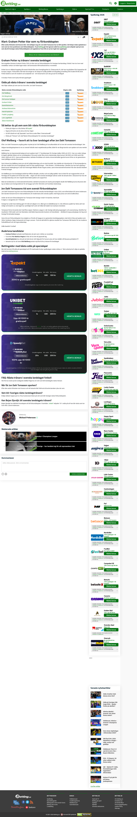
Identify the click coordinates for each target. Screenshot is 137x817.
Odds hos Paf (107, 505)
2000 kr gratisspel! (21, 279)
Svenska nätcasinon (98, 806)
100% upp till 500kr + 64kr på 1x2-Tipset (110, 53)
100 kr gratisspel (108, 476)
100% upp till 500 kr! (109, 161)
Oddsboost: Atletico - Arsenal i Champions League (110, 722)
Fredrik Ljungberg (7, 114)
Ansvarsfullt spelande (68, 814)
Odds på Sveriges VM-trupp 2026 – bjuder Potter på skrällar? (110, 704)
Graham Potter (7, 102)
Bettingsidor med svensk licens (56, 802)
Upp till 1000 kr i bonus (110, 101)
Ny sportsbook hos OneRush (109, 641)
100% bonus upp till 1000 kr (111, 236)
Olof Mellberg (6, 93)
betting (40, 47)
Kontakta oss (119, 801)
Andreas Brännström (8, 108)
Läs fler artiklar (95, 786)
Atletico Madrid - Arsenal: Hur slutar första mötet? (109, 713)
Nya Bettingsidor (52, 801)
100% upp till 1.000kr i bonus (110, 176)
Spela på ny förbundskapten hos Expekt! (44, 54)
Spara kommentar (78, 474)
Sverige (8, 33)
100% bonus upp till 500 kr (111, 566)
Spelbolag (60, 9)
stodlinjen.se (95, 28)
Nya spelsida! (107, 418)
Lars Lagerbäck (7, 118)
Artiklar (8, 13)
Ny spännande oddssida (110, 433)
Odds (74, 9)
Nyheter (94, 804)
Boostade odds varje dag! (111, 389)
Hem (3, 13)
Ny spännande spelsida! (110, 298)
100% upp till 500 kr (109, 132)
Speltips (27, 9)
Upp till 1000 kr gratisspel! (108, 252)
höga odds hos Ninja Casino (109, 116)
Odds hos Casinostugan (110, 491)
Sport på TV (89, 9)
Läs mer (115, 15)
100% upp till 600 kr (109, 404)
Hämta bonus (111, 24)
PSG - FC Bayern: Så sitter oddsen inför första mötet (109, 760)
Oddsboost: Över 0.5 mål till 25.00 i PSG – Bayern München (110, 751)
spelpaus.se (100, 28)
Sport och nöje (10, 9)
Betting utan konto (52, 804)
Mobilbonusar (74, 802)
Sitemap (117, 808)
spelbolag (63, 47)
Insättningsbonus (75, 801)
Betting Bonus (43, 9)
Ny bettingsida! (108, 284)
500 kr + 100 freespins (110, 520)
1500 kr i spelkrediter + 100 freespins (110, 268)
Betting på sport (96, 801)
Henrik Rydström (7, 111)
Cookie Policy (119, 806)
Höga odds (107, 627)
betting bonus (13, 251)
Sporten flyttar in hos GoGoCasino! (110, 328)
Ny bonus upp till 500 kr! (111, 360)
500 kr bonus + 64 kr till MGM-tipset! (110, 69)
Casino (120, 9)
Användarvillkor (119, 802)
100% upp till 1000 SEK (110, 313)
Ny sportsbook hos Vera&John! (109, 345)
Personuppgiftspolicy (121, 804)
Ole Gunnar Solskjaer (8, 99)
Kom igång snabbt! (109, 551)
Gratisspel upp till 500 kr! (111, 447)
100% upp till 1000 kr (110, 221)
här (97, 30)
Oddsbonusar (73, 799)
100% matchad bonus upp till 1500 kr (110, 37)
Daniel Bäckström (7, 105)
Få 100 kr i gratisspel (109, 598)
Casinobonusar (74, 804)
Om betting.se (119, 799)
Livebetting (50, 806)
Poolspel (105, 9)
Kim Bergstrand (7, 96)
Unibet (39, 326)
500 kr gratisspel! (109, 21)
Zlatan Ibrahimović (8, 121)
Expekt (29, 128)
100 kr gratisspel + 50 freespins (110, 535)
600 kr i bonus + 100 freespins (109, 85)
